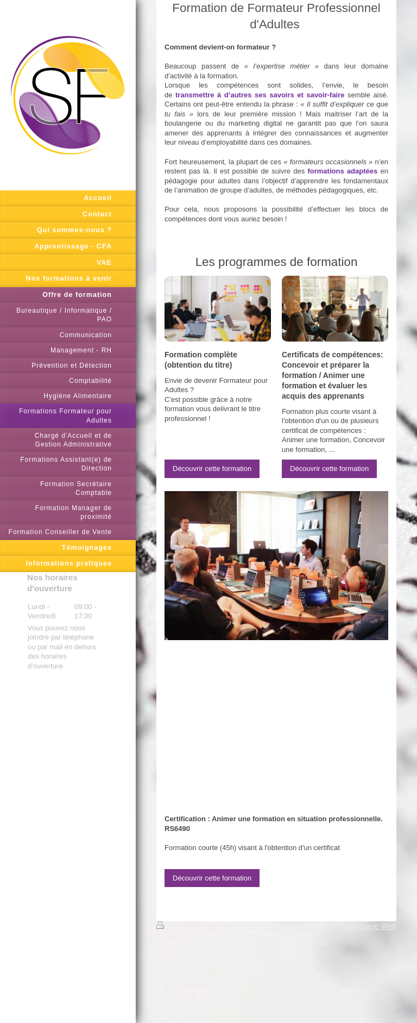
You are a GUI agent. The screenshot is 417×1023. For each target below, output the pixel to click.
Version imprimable (195, 926)
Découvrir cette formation (212, 468)
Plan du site (259, 926)
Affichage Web (371, 926)
